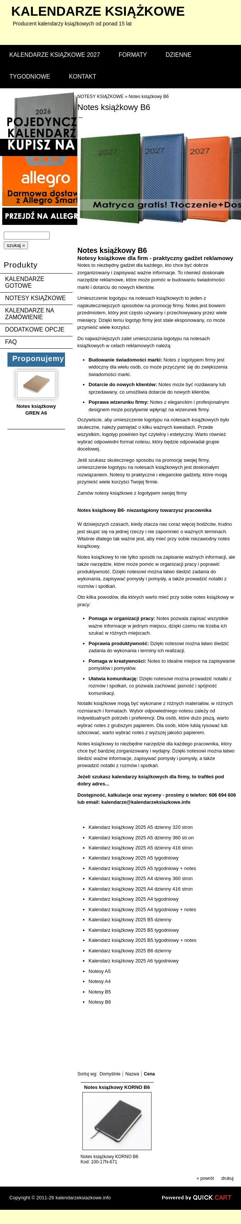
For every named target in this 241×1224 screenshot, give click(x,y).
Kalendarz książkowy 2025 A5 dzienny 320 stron (141, 827)
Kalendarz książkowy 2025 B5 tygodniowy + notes (142, 940)
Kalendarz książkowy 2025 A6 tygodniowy (134, 961)
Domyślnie (109, 1074)
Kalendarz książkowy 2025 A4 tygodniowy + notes (142, 909)
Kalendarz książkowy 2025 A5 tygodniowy (134, 858)
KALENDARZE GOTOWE (24, 282)
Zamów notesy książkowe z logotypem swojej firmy (132, 493)
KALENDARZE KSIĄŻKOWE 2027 (54, 55)
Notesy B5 (100, 992)
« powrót (205, 1178)
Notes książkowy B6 (149, 96)
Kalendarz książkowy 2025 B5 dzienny (130, 919)
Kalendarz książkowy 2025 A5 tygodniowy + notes (142, 868)
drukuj (227, 1178)
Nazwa (132, 1074)
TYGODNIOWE (29, 76)
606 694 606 (222, 795)
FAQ (11, 342)
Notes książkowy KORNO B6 (117, 1087)
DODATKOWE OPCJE (35, 329)
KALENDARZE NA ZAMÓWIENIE (29, 313)
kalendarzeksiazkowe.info (83, 1197)
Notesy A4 (100, 981)
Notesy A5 (100, 971)
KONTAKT (82, 76)
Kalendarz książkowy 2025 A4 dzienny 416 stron (141, 889)
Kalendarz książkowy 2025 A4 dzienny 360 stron (141, 878)
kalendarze (98, 11)
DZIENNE (178, 55)
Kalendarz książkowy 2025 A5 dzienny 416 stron (141, 848)
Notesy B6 (100, 1002)
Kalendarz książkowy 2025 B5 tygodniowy (134, 930)
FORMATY (132, 55)
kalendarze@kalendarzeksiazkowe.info (146, 802)
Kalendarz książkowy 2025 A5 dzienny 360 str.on (141, 837)
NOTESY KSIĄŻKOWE (35, 298)
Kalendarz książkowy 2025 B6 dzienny (130, 950)
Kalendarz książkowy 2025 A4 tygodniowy (134, 899)
